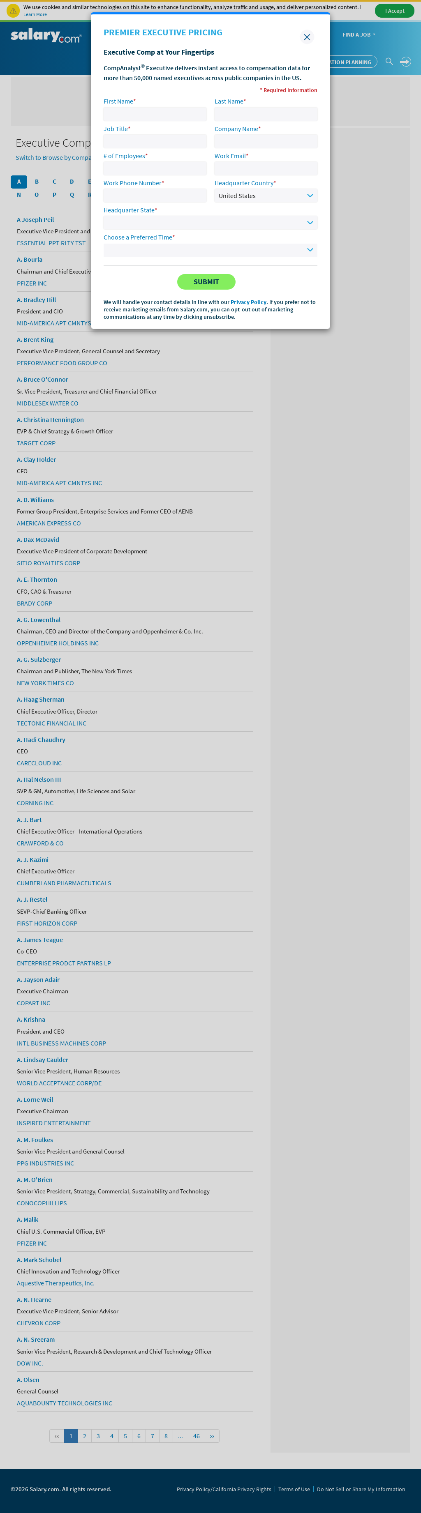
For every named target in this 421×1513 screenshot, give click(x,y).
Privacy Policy (248, 302)
